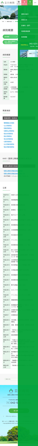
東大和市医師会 (8, 139)
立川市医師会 (8, 125)
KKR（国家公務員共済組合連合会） (9, 42)
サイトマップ (27, 418)
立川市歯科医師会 (9, 144)
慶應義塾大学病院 (9, 123)
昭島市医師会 (8, 128)
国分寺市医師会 (8, 133)
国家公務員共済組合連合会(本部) (13, 171)
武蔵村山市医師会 (9, 131)
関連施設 (23, 37)
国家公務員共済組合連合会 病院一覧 (14, 173)
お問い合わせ (19, 413)
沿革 (22, 42)
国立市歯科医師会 (9, 147)
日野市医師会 (8, 141)
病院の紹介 (9, 21)
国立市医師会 (8, 136)
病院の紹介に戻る (12, 380)
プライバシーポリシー (11, 418)
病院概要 (6, 37)
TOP (3, 21)
